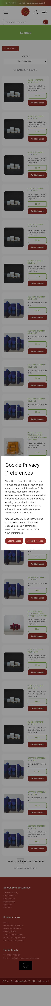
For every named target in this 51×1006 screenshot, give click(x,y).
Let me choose (14, 541)
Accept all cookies (35, 541)
